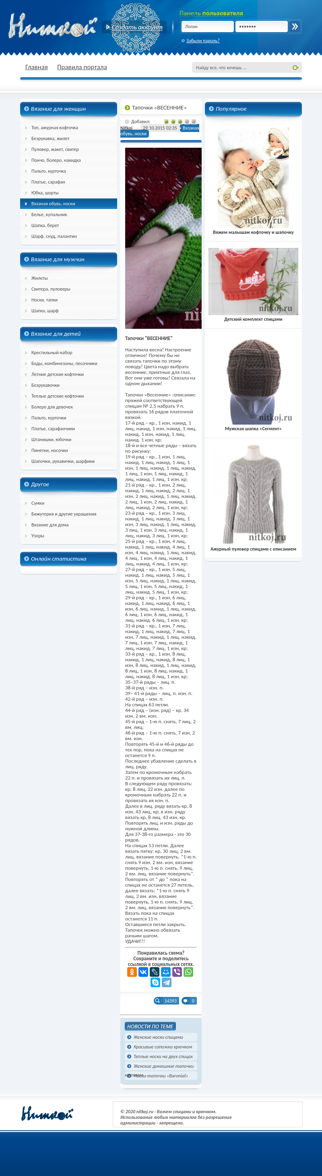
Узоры (37, 535)
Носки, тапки (44, 300)
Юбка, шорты (45, 193)
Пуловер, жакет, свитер (55, 149)
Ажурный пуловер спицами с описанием (253, 546)
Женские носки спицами (158, 1037)
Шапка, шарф (45, 311)
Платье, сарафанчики (53, 428)
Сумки (37, 503)
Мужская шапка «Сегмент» (253, 425)
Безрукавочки (45, 385)
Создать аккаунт (134, 27)
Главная (36, 67)
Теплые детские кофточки (57, 396)
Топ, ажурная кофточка (54, 127)
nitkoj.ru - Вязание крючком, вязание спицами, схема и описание (72, 26)
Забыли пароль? (203, 40)
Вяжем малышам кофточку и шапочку (253, 229)
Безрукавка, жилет (50, 138)
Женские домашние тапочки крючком (159, 1066)
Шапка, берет (45, 225)
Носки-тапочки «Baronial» (161, 1076)
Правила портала (82, 67)
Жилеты (39, 278)
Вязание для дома (50, 525)
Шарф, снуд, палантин (54, 236)
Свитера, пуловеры (50, 289)
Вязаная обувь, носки (53, 203)
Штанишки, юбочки (51, 439)
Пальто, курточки (48, 418)
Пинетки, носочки (49, 450)
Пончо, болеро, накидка (56, 160)
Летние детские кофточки (57, 374)
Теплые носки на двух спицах (163, 1056)
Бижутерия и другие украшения (64, 514)
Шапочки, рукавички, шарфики (63, 461)
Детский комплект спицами (253, 316)
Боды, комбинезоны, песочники (64, 363)
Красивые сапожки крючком (163, 1047)
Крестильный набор (51, 352)
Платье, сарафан (48, 182)
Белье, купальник (49, 214)
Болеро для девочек (52, 407)
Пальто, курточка (48, 171)
